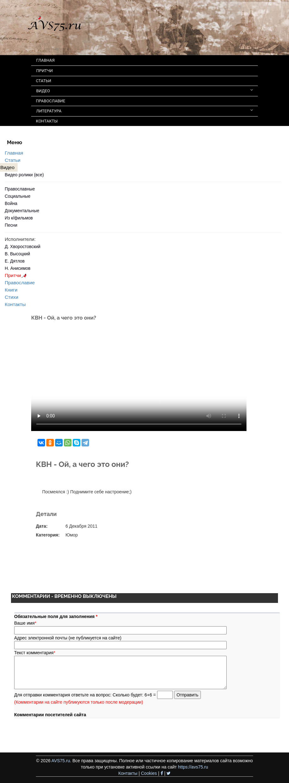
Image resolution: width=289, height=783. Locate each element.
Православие (20, 282)
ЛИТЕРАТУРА (144, 110)
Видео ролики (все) (24, 174)
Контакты (15, 304)
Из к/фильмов (19, 217)
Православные (20, 188)
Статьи (12, 160)
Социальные (18, 196)
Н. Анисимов (18, 268)
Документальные (22, 210)
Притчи (16, 275)
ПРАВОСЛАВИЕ (50, 101)
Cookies (149, 773)
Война (11, 203)
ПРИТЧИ (44, 70)
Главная (14, 153)
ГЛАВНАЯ (45, 60)
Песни (11, 225)
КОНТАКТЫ (47, 121)
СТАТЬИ (43, 80)
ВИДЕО (144, 90)
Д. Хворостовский (22, 246)
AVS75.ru (60, 760)
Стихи (11, 297)
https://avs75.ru (193, 766)
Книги (11, 289)
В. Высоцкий (17, 253)
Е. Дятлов (15, 261)
